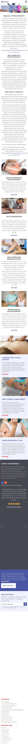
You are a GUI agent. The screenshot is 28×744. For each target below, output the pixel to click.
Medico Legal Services (7, 718)
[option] (14, 498)
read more (14, 194)
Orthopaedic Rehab (7, 708)
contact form (16, 52)
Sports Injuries (5, 714)
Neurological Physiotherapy (8, 706)
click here (23, 144)
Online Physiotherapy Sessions (9, 722)
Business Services (6, 716)
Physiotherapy (5, 702)
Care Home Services (7, 720)
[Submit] (25, 604)
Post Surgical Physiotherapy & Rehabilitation (13, 710)
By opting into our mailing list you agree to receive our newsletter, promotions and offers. (13, 607)
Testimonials (5, 732)
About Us (4, 728)
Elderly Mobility (5, 712)
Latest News (5, 736)
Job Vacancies (5, 734)
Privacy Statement (6, 740)
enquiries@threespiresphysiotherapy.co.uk (14, 50)
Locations (4, 742)
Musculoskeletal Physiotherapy (9, 704)
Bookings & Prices (6, 738)
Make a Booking (8, 585)
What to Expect (6, 730)
